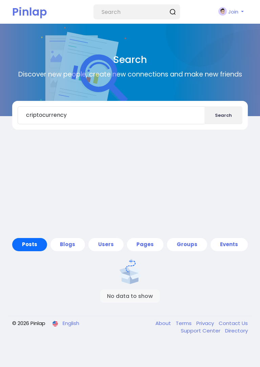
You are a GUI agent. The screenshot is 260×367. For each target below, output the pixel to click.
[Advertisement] (130, 183)
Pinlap (29, 11)
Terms (184, 323)
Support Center (201, 330)
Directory (236, 330)
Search (223, 115)
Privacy (205, 323)
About (163, 323)
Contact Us (233, 323)
